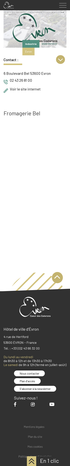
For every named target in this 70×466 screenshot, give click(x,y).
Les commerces (56, 12)
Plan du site (35, 436)
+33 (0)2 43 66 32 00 (25, 348)
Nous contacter (29, 373)
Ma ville (18, 12)
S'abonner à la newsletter (35, 388)
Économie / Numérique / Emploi (36, 12)
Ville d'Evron (9, 12)
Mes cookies (35, 446)
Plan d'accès (27, 381)
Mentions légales (34, 426)
